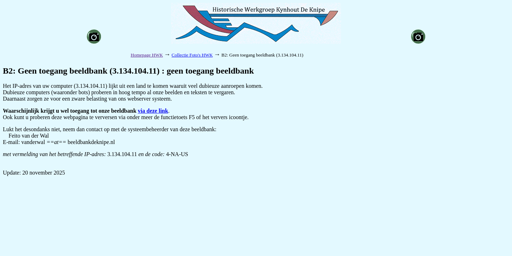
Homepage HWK (147, 55)
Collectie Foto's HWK (192, 55)
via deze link (153, 111)
